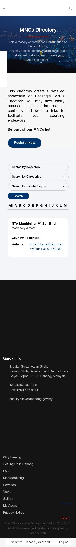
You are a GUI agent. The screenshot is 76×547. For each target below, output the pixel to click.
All (11, 205)
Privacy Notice (13, 512)
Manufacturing (13, 478)
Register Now (24, 143)
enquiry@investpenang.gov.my (31, 399)
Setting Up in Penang (18, 464)
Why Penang (12, 457)
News (7, 492)
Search (18, 196)
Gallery (8, 499)
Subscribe (65, 498)
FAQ (6, 471)
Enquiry (65, 512)
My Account (11, 505)
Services (9, 485)
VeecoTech (37, 533)
